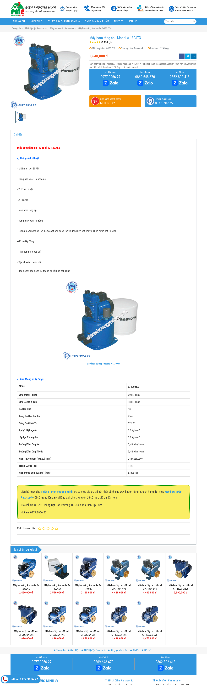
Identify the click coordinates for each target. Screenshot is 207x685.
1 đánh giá (107, 42)
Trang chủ (20, 21)
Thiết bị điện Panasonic (63, 21)
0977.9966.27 (110, 77)
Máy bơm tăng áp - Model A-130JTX (103, 363)
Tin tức (118, 21)
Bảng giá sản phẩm (97, 21)
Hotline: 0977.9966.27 (20, 679)
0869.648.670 (145, 77)
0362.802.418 (180, 77)
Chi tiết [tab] (18, 134)
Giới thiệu (37, 21)
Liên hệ (132, 21)
